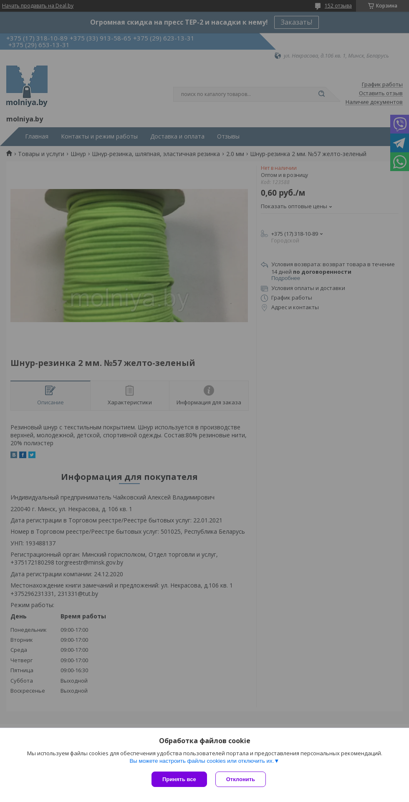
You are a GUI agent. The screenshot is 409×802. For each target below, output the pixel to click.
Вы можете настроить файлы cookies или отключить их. (201, 761)
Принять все (179, 779)
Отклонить (240, 779)
